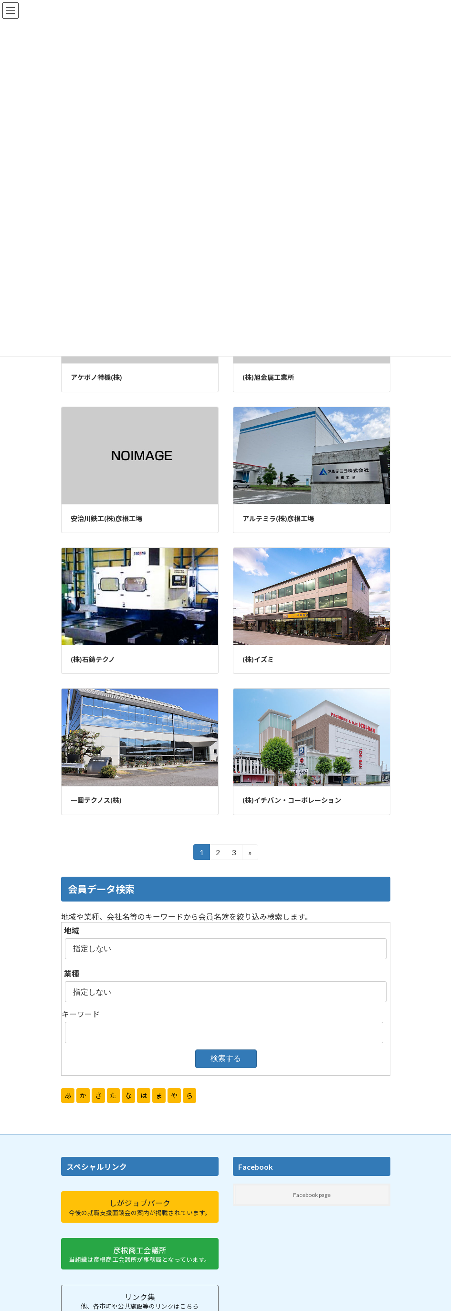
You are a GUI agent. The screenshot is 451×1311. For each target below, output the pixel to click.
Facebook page (312, 1194)
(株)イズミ (258, 659)
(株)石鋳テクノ (93, 659)
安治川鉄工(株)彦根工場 (106, 518)
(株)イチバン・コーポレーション (291, 800)
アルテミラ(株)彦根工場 (278, 518)
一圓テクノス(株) (96, 800)
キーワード (81, 1013)
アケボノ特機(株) (96, 377)
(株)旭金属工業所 (268, 377)
